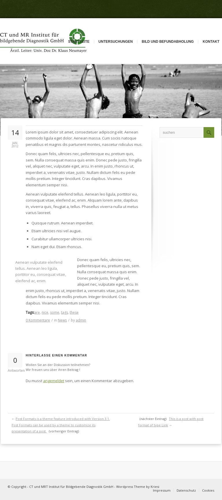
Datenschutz (186, 490)
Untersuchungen (116, 41)
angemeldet (53, 380)
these (74, 312)
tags (64, 312)
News (62, 320)
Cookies (208, 490)
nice (45, 312)
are (37, 312)
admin (81, 320)
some (54, 312)
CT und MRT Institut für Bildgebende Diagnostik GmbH (71, 486)
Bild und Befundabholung (168, 41)
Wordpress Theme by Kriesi (137, 486)
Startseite (79, 41)
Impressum (162, 490)
